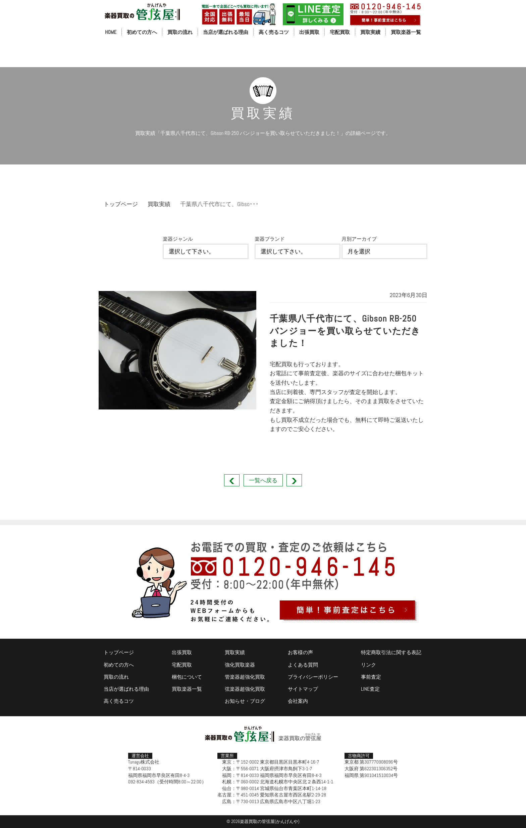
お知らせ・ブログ (245, 701)
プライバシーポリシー (313, 677)
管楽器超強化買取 (245, 677)
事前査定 (371, 677)
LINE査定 (370, 689)
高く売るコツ (274, 32)
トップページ (121, 204)
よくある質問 (303, 665)
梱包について (187, 677)
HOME (110, 32)
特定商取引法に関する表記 (391, 652)
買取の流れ (180, 32)
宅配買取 (340, 32)
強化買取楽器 (240, 665)
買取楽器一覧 (406, 32)
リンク (368, 665)
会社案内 (298, 701)
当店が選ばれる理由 (225, 32)
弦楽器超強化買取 (245, 689)
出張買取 (309, 32)
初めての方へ (142, 32)
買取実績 (370, 32)
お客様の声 (300, 652)
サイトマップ (303, 689)
